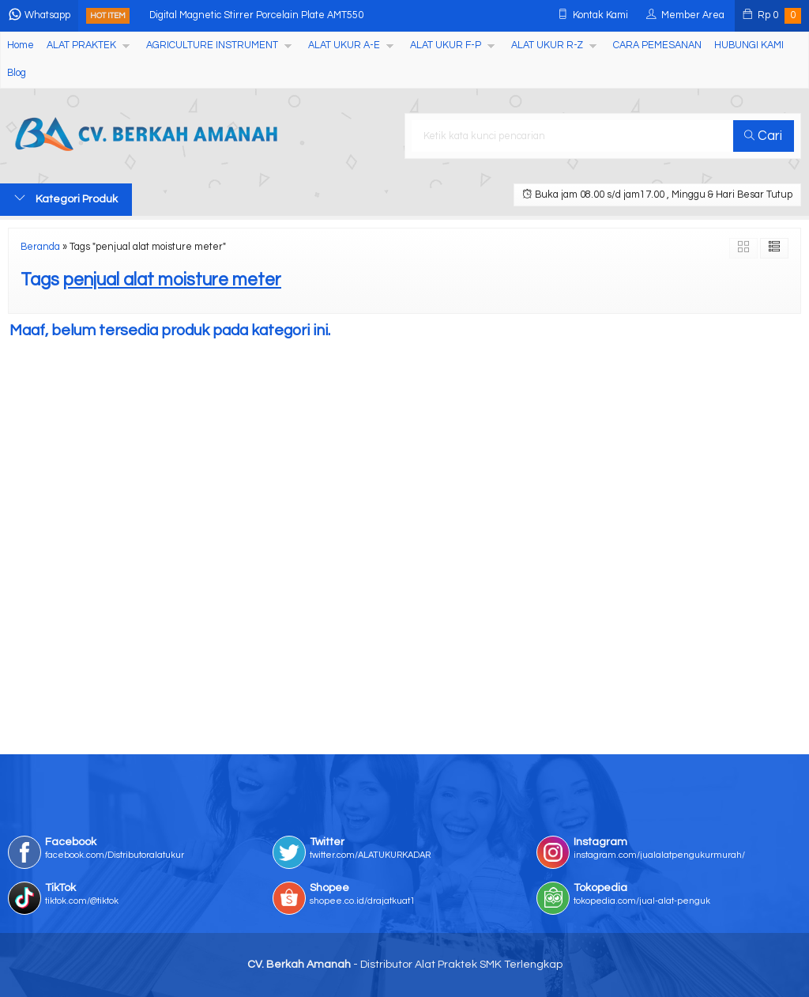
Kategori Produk (66, 198)
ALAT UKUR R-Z (547, 45)
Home (20, 45)
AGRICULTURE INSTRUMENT (212, 45)
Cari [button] (763, 136)
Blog (16, 73)
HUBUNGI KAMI (749, 45)
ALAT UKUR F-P (445, 45)
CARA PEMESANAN (657, 45)
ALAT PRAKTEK (81, 45)
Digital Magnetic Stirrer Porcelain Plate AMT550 (256, 15)
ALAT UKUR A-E (344, 45)
